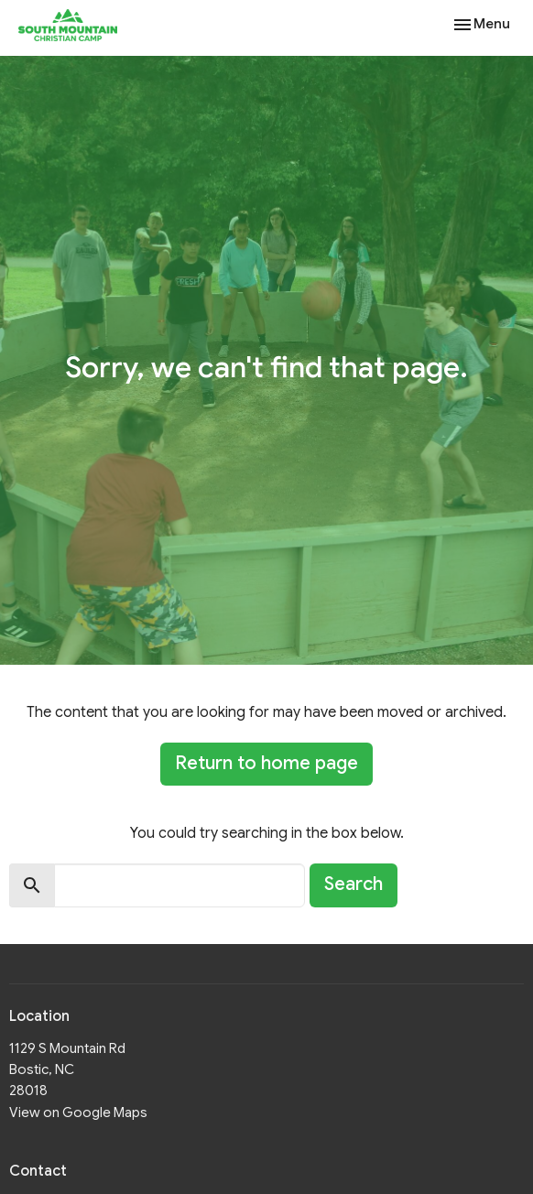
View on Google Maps (78, 1112)
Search (353, 884)
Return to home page (266, 763)
